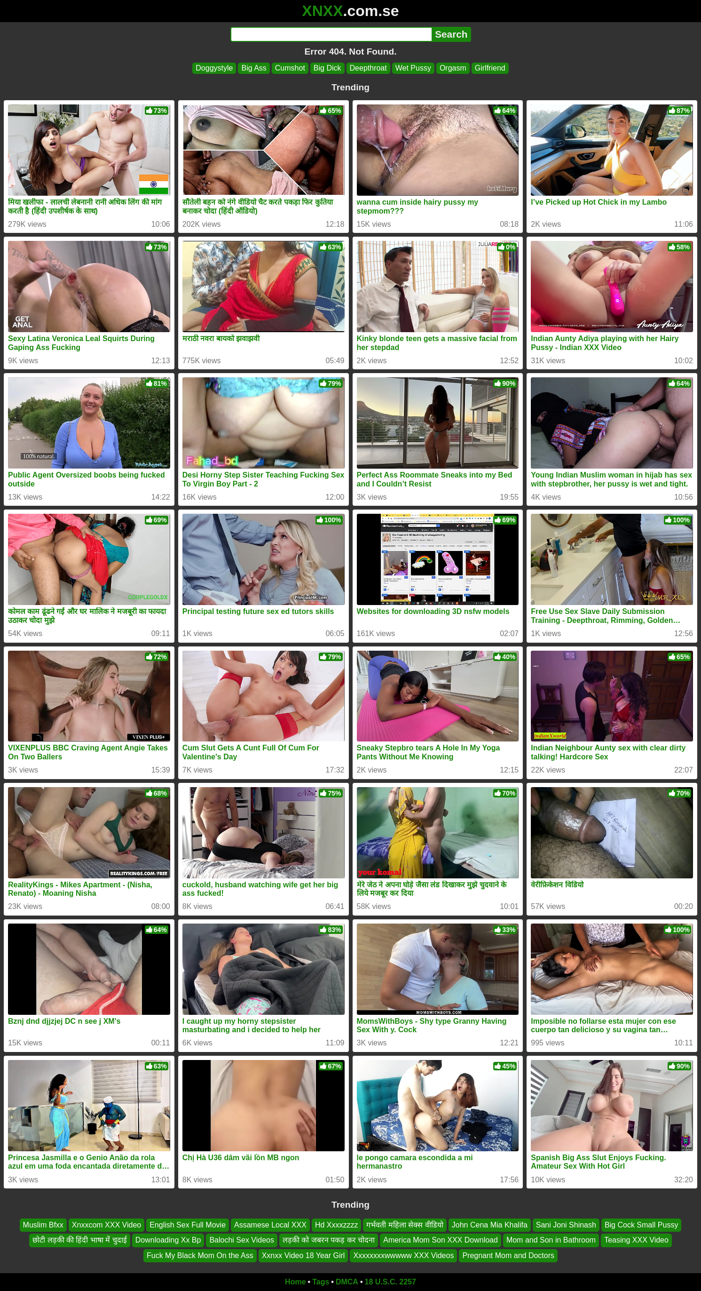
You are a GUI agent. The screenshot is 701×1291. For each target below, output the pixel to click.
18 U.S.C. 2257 (390, 1282)
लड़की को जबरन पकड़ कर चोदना (329, 1240)
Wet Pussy (413, 68)
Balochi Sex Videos (241, 1240)
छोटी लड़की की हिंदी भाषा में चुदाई (79, 1240)
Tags (320, 1282)
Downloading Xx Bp (168, 1240)
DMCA (347, 1282)
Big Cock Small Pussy (641, 1225)
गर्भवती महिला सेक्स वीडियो (404, 1225)
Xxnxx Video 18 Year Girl (303, 1255)
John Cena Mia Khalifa (490, 1225)
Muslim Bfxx (43, 1225)
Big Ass (253, 68)
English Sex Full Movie (188, 1225)
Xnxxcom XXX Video (106, 1225)
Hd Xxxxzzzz (336, 1225)
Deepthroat (368, 68)
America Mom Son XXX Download (440, 1240)
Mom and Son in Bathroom (551, 1240)
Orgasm (453, 68)
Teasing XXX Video (636, 1240)
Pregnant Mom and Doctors (508, 1255)
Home (295, 1282)
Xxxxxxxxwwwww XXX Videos (403, 1255)
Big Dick (327, 68)
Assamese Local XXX (270, 1225)
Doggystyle (214, 68)
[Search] (331, 34)
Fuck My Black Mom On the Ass (200, 1255)
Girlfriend (490, 68)
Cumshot (290, 68)
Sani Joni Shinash (566, 1225)
